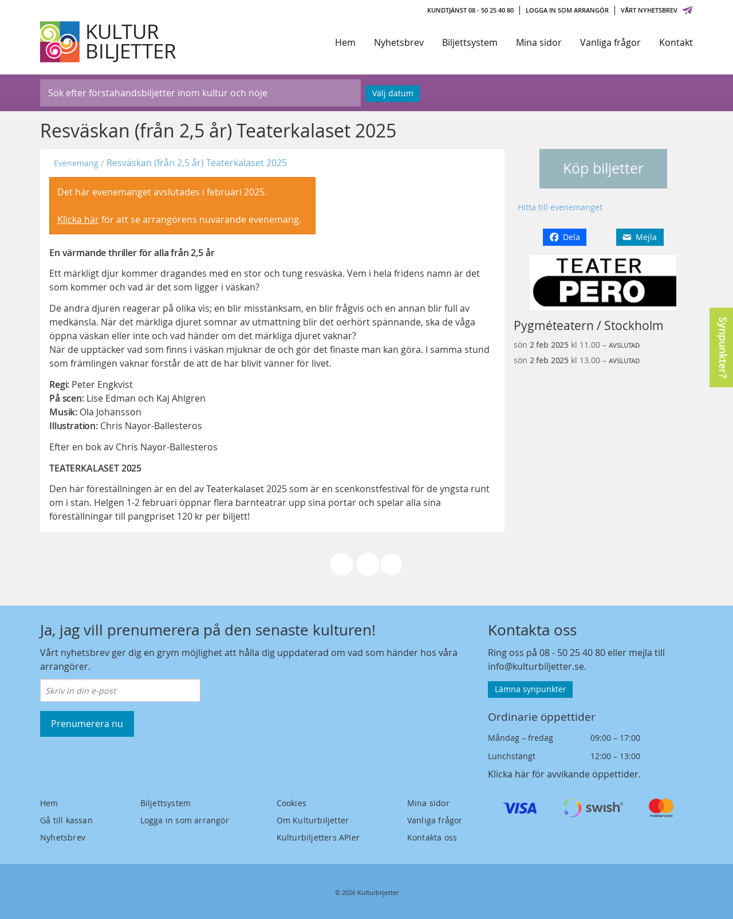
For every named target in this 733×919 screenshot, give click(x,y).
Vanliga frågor (610, 42)
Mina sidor (539, 42)
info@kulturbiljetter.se (536, 666)
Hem (345, 42)
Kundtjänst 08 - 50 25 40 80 (470, 10)
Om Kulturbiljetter (313, 820)
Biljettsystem (470, 42)
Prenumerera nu (87, 723)
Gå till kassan (66, 820)
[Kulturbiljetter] (109, 41)
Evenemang (76, 163)
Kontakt (676, 42)
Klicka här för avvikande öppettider (563, 774)
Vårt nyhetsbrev (657, 10)
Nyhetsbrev (399, 42)
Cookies (291, 803)
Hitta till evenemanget (560, 207)
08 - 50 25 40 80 (572, 652)
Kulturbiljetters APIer (318, 837)
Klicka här (78, 219)
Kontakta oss (432, 837)
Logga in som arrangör (567, 10)
